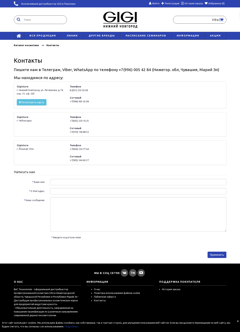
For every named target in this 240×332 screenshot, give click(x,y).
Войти (154, 3)
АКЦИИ (215, 35)
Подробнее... (72, 326)
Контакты (52, 45)
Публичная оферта (105, 296)
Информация (188, 35)
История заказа (171, 289)
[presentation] (115, 241)
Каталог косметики (26, 45)
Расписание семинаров (146, 35)
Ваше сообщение (35, 200)
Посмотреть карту (31, 102)
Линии (72, 35)
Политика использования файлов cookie (117, 293)
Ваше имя (39, 182)
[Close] (238, 321)
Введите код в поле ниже (67, 237)
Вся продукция (42, 35)
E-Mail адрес (38, 191)
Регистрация (170, 3)
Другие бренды (102, 35)
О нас (97, 289)
